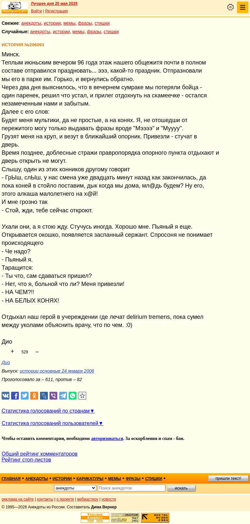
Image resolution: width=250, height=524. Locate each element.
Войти (36, 11)
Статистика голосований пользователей (50, 423)
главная (11, 478)
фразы (85, 23)
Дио (6, 362)
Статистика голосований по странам (46, 411)
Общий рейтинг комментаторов (39, 454)
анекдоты (31, 23)
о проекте (65, 499)
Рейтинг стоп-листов (26, 459)
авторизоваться (107, 438)
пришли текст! (228, 478)
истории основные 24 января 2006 (57, 371)
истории (52, 23)
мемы (69, 23)
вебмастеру (87, 499)
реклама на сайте (18, 499)
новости (109, 499)
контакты (45, 499)
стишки (102, 23)
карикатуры (90, 478)
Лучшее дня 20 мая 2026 (54, 3)
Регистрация (56, 11)
